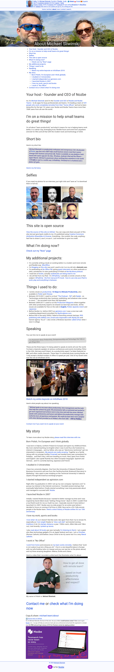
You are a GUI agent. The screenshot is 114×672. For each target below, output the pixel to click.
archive (49, 9)
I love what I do (32, 520)
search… (69, 9)
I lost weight (41, 522)
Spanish (76, 307)
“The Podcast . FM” (65, 296)
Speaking (32, 68)
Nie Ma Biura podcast (74, 271)
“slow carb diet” (59, 522)
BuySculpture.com (64, 313)
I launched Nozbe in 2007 (41, 81)
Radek (78, 296)
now (58, 9)
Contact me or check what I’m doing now (44, 88)
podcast (59, 5)
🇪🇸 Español (84, 1)
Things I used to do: (36, 66)
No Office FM (47, 269)
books (40, 5)
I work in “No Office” (39, 85)
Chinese (49, 294)
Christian (81, 532)
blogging (35, 267)
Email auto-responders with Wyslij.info (65, 318)
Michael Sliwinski (45, 1)
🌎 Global (71, 1)
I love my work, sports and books (44, 83)
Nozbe (60, 1)
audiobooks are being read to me (63, 274)
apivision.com (60, 311)
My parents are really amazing (56, 452)
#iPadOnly (74, 5)
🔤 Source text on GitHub (34, 618)
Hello (35, 1)
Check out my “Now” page (41, 62)
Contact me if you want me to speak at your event (45, 424)
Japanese (32, 309)
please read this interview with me (67, 437)
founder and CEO (60, 101)
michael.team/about (49, 615)
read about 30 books (38, 530)
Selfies (31, 55)
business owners (43, 3)
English (63, 307)
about (54, 9)
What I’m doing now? (37, 60)
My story (32, 73)
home (44, 9)
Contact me (35, 604)
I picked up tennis (46, 526)
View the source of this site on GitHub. (40, 232)
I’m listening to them (68, 530)
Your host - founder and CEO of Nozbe (43, 49)
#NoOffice (83, 5)
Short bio (32, 53)
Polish (40, 294)
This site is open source (38, 58)
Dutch (81, 307)
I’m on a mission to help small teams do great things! (49, 51)
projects (51, 5)
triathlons (29, 524)
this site (44, 267)
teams (57, 3)
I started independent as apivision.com (46, 79)
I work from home (33, 545)
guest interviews (64, 269)
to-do (65, 1)
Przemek (53, 454)
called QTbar (76, 320)
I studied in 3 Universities (41, 77)
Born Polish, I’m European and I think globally (49, 75)
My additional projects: (37, 64)
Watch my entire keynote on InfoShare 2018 (48, 70)
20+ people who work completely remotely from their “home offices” (56, 104)
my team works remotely (62, 545)
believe (38, 6)
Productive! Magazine (65, 303)
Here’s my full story (33, 168)
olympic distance (47, 524)
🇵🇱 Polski (77, 1)
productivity (46, 292)
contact (63, 9)
